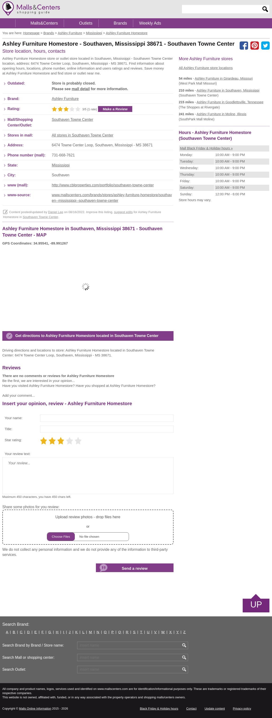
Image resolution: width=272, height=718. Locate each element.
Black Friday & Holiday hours (159, 708)
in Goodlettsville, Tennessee (229, 102)
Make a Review (115, 109)
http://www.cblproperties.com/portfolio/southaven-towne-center (103, 185)
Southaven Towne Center (72, 120)
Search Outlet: (14, 669)
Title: (8, 429)
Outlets (85, 23)
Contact (191, 708)
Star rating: (13, 440)
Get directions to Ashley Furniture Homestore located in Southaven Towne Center (87, 336)
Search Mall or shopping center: (28, 657)
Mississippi (61, 165)
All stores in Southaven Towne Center (82, 135)
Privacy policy (242, 708)
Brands (120, 23)
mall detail (81, 89)
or (88, 527)
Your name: (14, 418)
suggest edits (123, 212)
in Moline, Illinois (221, 114)
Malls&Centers (44, 23)
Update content (214, 708)
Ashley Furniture (65, 99)
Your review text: (17, 454)
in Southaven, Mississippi (227, 90)
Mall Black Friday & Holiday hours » (206, 148)
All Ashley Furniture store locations (206, 68)
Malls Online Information (35, 708)
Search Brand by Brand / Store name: (33, 645)
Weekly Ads (150, 23)
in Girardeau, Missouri (224, 78)
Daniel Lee (55, 212)
